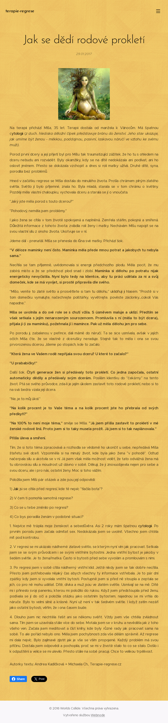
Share (18, 679)
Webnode (98, 715)
